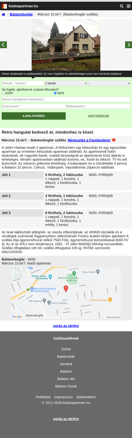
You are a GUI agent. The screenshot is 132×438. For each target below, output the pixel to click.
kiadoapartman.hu (76, 403)
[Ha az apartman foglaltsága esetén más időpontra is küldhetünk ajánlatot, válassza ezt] (3, 93)
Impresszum (63, 397)
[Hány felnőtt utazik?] (66, 83)
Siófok (66, 349)
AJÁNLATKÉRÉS (34, 115)
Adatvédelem (98, 115)
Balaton (66, 371)
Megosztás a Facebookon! (89, 140)
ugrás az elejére (66, 326)
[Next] (128, 44)
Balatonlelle (66, 356)
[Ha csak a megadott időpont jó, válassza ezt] (55, 93)
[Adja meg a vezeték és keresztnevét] (66, 99)
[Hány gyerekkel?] (109, 83)
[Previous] (3, 44)
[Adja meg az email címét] (34, 106)
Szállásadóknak (66, 338)
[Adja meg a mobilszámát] (98, 106)
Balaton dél (66, 379)
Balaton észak (66, 386)
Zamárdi (66, 364)
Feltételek (43, 397)
